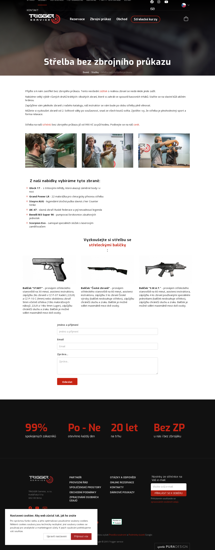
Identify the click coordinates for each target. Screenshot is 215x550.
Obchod (121, 19)
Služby (95, 72)
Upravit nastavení (57, 536)
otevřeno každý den (84, 429)
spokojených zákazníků (40, 429)
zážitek (103, 91)
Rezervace (77, 19)
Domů (86, 72)
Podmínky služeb (137, 535)
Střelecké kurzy (145, 19)
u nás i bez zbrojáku (169, 429)
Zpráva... (62, 354)
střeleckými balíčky (107, 245)
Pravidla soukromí (117, 535)
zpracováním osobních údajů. (165, 502)
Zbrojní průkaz (100, 19)
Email (60, 339)
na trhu (124, 429)
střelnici (46, 124)
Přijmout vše (81, 536)
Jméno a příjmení (67, 324)
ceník (136, 124)
